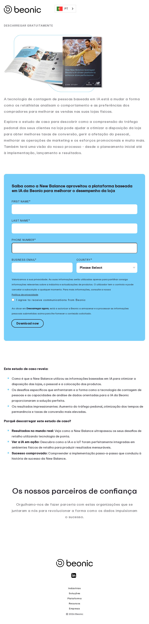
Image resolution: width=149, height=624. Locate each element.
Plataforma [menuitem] (74, 598)
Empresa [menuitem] (74, 608)
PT (62, 8)
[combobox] (65, 8)
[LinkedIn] (74, 577)
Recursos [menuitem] (74, 603)
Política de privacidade (25, 295)
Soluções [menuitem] (74, 593)
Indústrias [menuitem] (74, 588)
